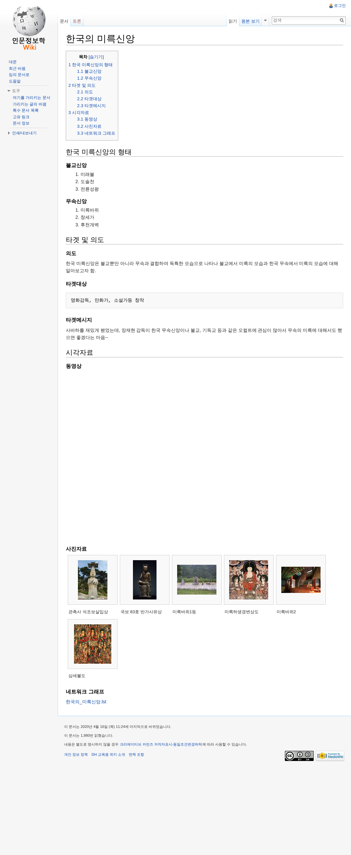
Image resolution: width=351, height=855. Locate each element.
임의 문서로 (19, 74)
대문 (13, 62)
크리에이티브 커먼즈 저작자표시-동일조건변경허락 (161, 744)
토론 (77, 21)
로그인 (340, 5)
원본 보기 (250, 21)
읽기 (233, 21)
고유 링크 (21, 117)
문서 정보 (21, 123)
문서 (64, 21)
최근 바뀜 (17, 68)
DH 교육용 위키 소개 (108, 754)
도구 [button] (16, 90)
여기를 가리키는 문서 (31, 97)
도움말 (15, 81)
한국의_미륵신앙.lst (86, 701)
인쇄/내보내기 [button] (24, 133)
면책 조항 (136, 754)
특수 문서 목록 (26, 110)
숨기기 (96, 57)
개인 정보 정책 (76, 754)
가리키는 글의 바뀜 (29, 104)
